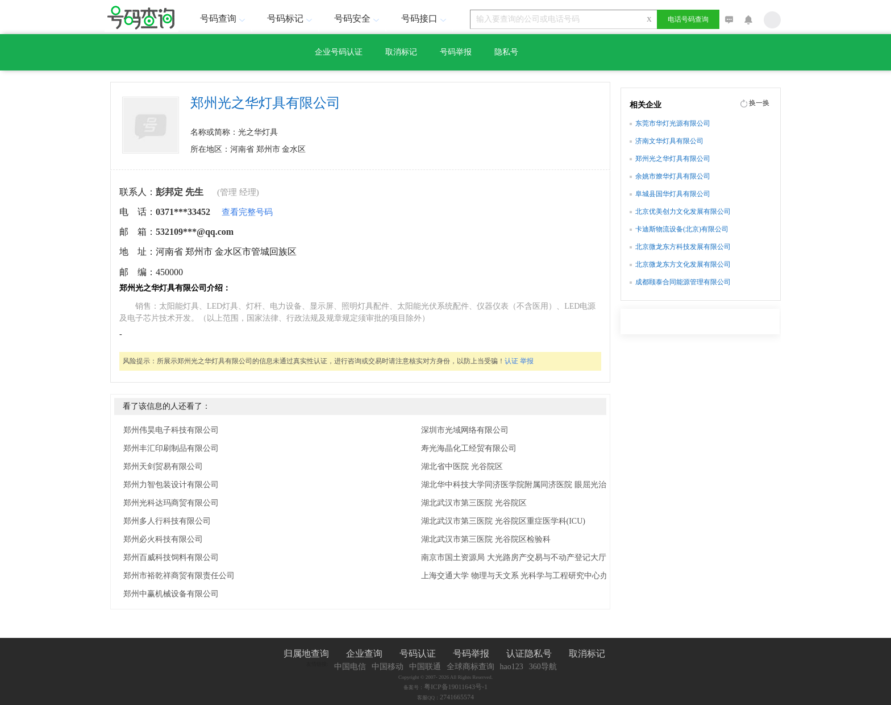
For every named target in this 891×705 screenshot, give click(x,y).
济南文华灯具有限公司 (669, 141)
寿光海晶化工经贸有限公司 (469, 448)
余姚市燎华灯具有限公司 (672, 176)
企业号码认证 (339, 52)
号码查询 (224, 18)
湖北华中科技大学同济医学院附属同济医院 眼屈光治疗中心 (525, 484)
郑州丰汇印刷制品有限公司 (171, 448)
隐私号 (506, 52)
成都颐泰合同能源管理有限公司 (683, 282)
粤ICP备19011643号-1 (456, 687)
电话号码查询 (688, 19)
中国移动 (387, 666)
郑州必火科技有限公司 (163, 539)
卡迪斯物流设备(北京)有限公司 (681, 229)
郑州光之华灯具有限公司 (672, 159)
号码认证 (417, 653)
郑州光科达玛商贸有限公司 (171, 503)
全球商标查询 (470, 666)
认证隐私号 (529, 653)
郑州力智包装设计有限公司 (171, 484)
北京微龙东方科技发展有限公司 (683, 247)
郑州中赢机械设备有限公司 (171, 594)
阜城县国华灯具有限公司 (672, 194)
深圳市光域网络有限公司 (465, 430)
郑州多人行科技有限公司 (167, 521)
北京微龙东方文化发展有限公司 (683, 264)
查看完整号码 (247, 212)
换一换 (759, 103)
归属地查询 (306, 653)
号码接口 (425, 18)
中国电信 (350, 666)
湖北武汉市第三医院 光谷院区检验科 (486, 539)
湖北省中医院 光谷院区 (462, 466)
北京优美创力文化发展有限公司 (683, 211)
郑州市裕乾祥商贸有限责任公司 (179, 575)
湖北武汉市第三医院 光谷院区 (474, 503)
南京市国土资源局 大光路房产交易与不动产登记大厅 (513, 557)
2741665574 (457, 697)
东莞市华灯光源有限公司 (672, 123)
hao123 (511, 666)
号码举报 (456, 52)
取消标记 (401, 52)
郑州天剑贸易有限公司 (163, 466)
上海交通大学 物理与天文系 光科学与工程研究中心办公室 (522, 575)
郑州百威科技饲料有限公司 (171, 557)
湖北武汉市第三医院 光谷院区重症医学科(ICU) (503, 521)
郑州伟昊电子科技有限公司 (171, 430)
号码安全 (358, 18)
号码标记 (291, 18)
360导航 (543, 666)
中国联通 (425, 666)
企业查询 (364, 653)
